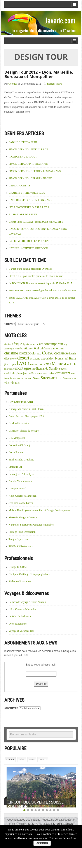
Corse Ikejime (16, 452)
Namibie (54, 368)
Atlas (17, 348)
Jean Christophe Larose (21, 503)
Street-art (48, 378)
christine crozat (16, 353)
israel (64, 358)
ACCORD (42, 843)
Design (51, 83)
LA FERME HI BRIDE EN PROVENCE (30, 241)
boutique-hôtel (29, 348)
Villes (22, 759)
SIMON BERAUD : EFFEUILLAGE (28, 149)
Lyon (23, 362)
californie (45, 348)
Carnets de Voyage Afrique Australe (27, 602)
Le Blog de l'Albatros (20, 616)
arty (65, 344)
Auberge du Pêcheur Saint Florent (26, 409)
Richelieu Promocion (20, 581)
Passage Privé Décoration (22, 531)
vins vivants (12, 382)
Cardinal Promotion (19, 423)
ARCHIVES (11, 708)
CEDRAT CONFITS (19, 185)
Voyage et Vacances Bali (22, 630)
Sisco (36, 378)
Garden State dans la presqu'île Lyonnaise (30, 268)
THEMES (10, 324)
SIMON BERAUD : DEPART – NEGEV (30, 178)
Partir (32, 759)
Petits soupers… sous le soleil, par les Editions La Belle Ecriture (43, 290)
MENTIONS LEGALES (41, 823)
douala (72, 353)
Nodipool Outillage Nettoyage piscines (29, 574)
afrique (17, 344)
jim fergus (10, 364)
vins (73, 378)
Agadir (26, 344)
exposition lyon (51, 358)
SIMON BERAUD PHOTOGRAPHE (29, 163)
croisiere (61, 353)
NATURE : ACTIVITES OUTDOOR (28, 248)
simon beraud (23, 378)
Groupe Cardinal (17, 488)
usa (59, 377)
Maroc (57, 363)
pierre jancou (23, 373)
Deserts (43, 759)
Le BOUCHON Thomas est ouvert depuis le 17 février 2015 (40, 283)
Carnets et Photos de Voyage (24, 430)
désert (23, 358)
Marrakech (69, 364)
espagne (35, 358)
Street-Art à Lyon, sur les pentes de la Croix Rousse (36, 276)
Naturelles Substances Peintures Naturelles (31, 524)
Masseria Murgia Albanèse (23, 517)
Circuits (10, 759)
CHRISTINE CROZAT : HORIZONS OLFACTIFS (36, 221)
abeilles (8, 344)
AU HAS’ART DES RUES (23, 214)
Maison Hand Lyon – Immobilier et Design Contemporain (39, 510)
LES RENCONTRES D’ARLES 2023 (29, 207)
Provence (36, 373)
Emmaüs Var (15, 466)
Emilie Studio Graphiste (21, 459)
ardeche (34, 344)
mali (48, 364)
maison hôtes (37, 364)
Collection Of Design (20, 445)
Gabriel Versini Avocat (21, 481)
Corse (47, 353)
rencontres (49, 373)
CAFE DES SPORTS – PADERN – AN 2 (30, 200)
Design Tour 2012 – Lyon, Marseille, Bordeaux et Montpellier (38, 74)
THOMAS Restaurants (21, 546)
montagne (23, 368)
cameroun (57, 348)
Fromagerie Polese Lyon (21, 474)
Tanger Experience (18, 539)
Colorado (35, 353)
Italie (72, 358)
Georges (13, 83)
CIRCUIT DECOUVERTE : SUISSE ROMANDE (36, 804)
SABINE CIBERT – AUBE (23, 142)
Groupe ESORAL (18, 566)
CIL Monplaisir (17, 437)
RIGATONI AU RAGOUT (23, 156)
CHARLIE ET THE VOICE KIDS (27, 192)
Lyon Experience (18, 623)
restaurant (63, 373)
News (59, 83)
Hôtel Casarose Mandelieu (23, 495)
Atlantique (9, 348)
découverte (10, 358)
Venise (67, 378)
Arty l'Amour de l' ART (21, 401)
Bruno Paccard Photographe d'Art (26, 416)
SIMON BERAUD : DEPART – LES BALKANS (35, 171)
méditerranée (39, 368)
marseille (9, 368)
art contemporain (51, 344)
